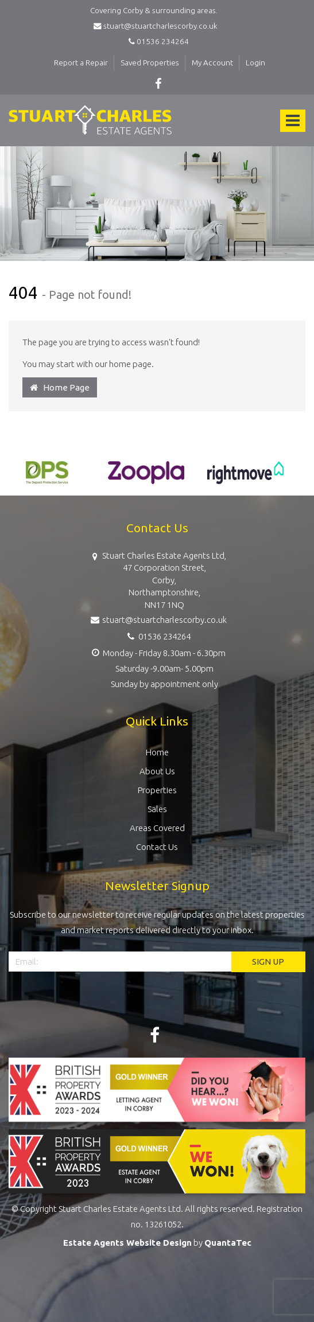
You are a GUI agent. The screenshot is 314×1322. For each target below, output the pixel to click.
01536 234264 (157, 41)
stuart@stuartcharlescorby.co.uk (157, 25)
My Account (212, 62)
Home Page (60, 387)
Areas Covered (157, 828)
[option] (47, 478)
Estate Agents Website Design (127, 1242)
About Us (157, 771)
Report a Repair (81, 62)
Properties (157, 790)
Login (255, 62)
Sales (157, 809)
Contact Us (157, 847)
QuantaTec (227, 1242)
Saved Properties (150, 62)
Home (157, 752)
